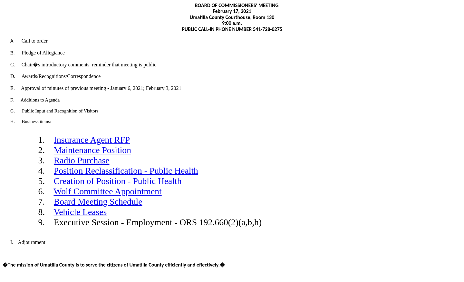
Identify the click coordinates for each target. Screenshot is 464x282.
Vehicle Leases (80, 212)
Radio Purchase (82, 160)
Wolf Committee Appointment (107, 191)
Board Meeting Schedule (98, 202)
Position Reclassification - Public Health (126, 171)
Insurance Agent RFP (92, 140)
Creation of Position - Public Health (118, 181)
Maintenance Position (92, 150)
